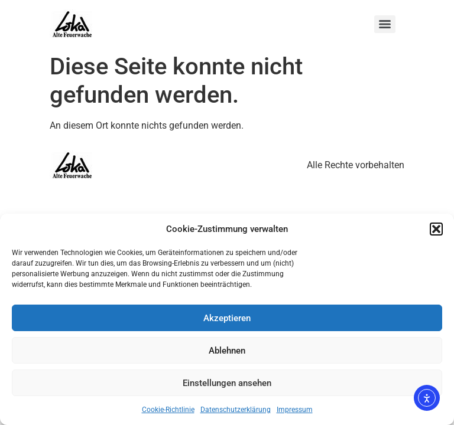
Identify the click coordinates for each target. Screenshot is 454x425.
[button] (436, 229)
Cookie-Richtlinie (168, 410)
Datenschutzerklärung (235, 410)
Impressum (295, 410)
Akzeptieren (227, 318)
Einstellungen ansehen (227, 383)
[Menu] (384, 24)
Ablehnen (227, 350)
